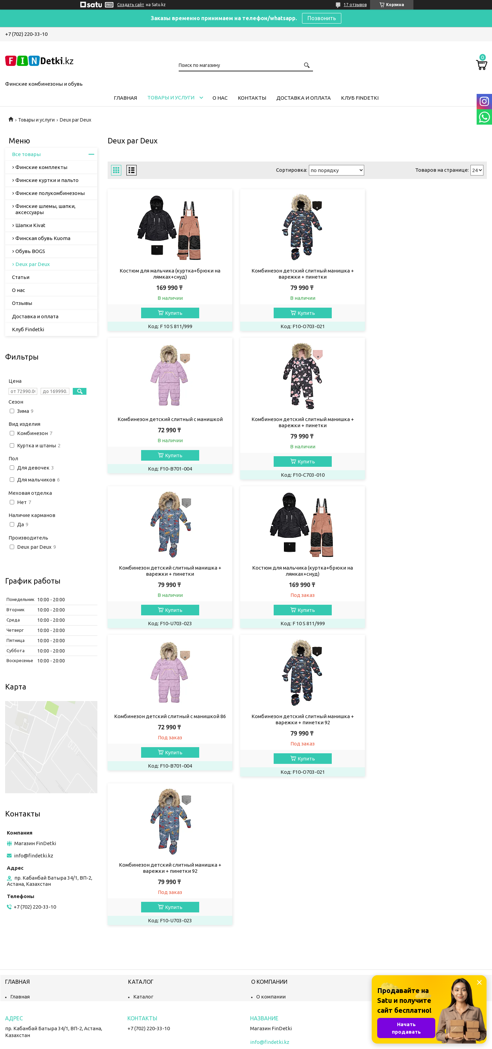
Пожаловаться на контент (264, 1042)
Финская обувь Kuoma (42, 238)
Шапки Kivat (30, 225)
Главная (125, 98)
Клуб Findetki (360, 98)
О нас (220, 98)
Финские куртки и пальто (47, 180)
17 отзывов (355, 4)
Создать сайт (130, 4)
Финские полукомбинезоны (50, 193)
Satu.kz (277, 1036)
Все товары (26, 154)
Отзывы (22, 303)
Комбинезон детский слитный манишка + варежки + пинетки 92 (297, 571)
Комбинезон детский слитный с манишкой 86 (168, 568)
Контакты (252, 98)
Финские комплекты (41, 167)
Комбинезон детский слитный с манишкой (426, 271)
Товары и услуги (170, 97)
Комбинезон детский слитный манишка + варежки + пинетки (297, 274)
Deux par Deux (32, 264)
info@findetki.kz (33, 855)
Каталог (143, 966)
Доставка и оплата (303, 98)
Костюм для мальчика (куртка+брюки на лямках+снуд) (168, 274)
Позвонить (322, 18)
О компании (271, 966)
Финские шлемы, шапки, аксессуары (45, 209)
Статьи (20, 277)
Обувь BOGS (30, 251)
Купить (171, 313)
